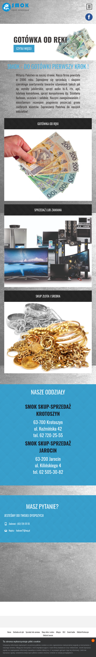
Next (86, 41)
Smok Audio (71, 632)
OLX (64, 632)
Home (9, 632)
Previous (9, 41)
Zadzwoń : (13, 523)
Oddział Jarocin (48, 635)
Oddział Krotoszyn (83, 632)
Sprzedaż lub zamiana (48, 210)
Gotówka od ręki (48, 123)
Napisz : (12, 530)
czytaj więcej (24, 48)
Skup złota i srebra (48, 296)
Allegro (58, 632)
